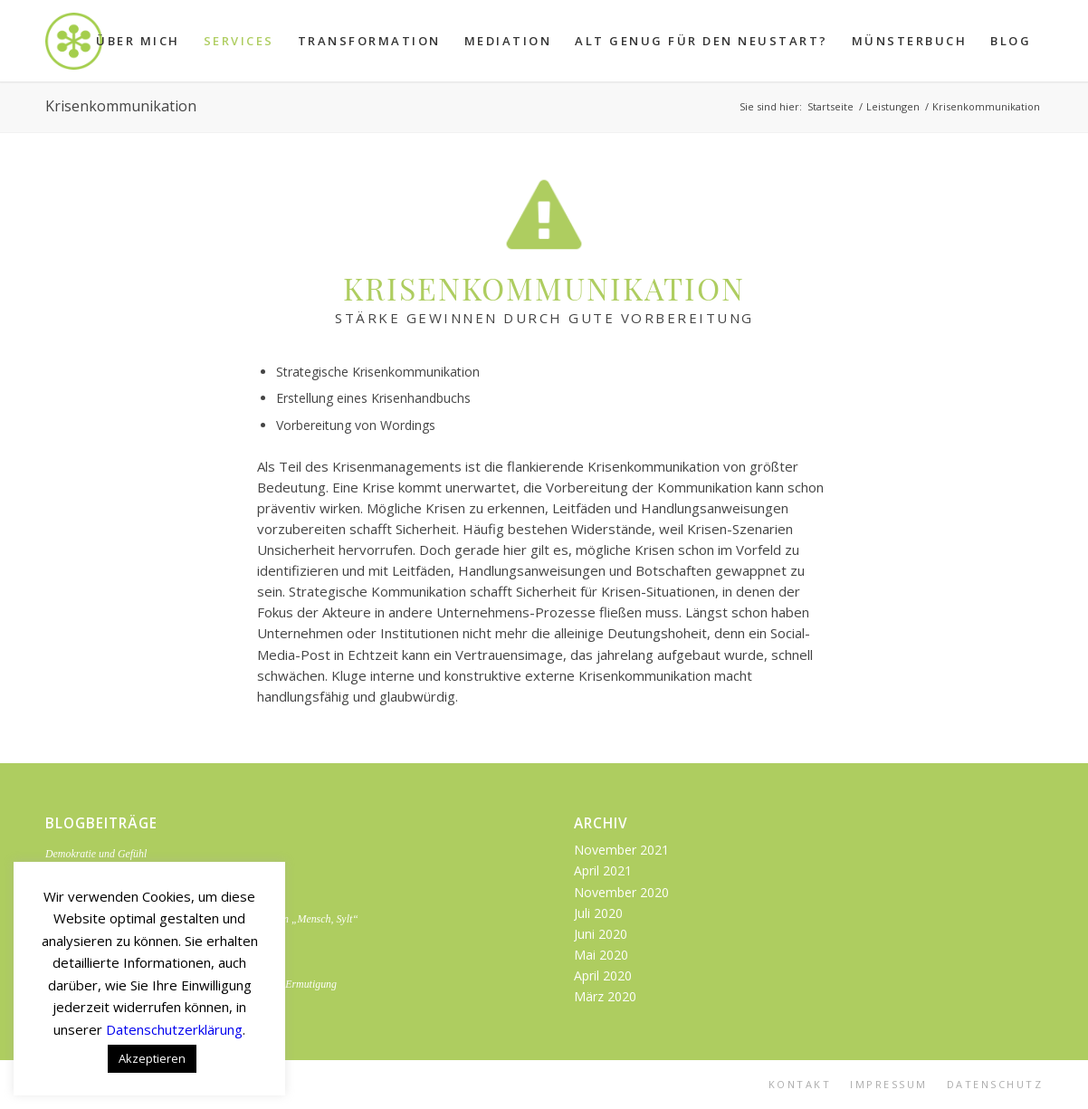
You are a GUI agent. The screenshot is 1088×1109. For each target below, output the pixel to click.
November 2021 (621, 849)
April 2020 (603, 975)
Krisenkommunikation (120, 106)
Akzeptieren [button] (152, 1058)
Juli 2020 (598, 913)
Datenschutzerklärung (174, 1029)
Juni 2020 (600, 933)
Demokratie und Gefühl (96, 853)
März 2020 (605, 996)
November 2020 (621, 892)
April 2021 (603, 870)
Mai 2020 (601, 954)
